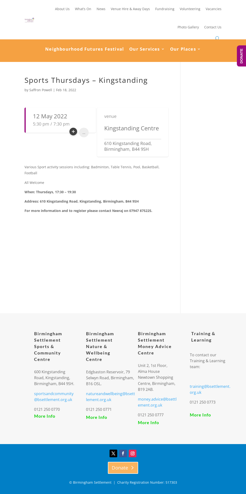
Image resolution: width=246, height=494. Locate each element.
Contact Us (212, 26)
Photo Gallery (188, 26)
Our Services (144, 49)
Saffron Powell (40, 90)
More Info (44, 416)
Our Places (183, 49)
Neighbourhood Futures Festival (84, 49)
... (83, 132)
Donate (120, 467)
